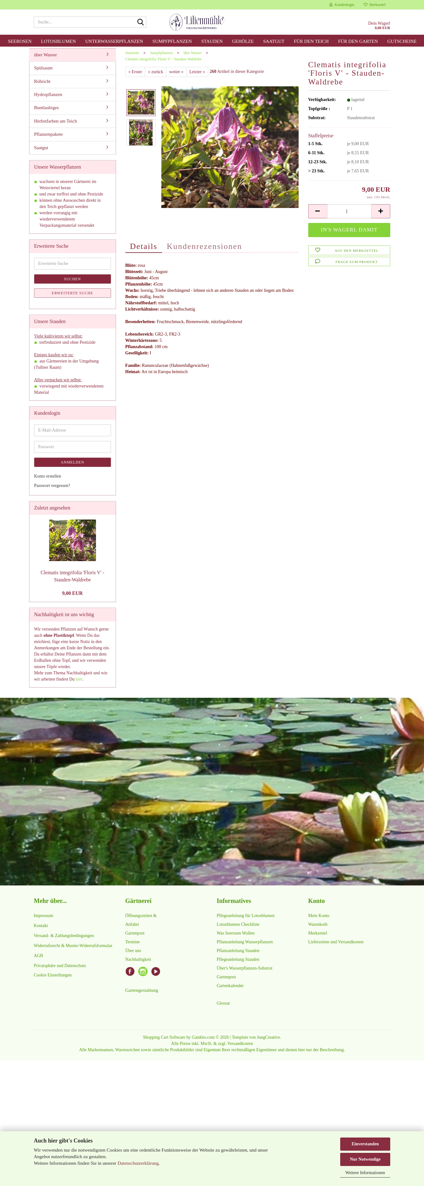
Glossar (223, 1006)
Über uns (133, 954)
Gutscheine (402, 41)
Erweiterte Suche (72, 296)
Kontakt (41, 929)
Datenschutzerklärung (138, 1163)
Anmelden (72, 466)
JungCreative (268, 1040)
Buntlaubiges (46, 111)
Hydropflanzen (48, 97)
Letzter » (197, 75)
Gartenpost (134, 936)
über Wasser (45, 58)
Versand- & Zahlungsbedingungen (64, 939)
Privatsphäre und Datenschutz (60, 969)
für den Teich (311, 41)
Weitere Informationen (365, 1172)
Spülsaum (43, 71)
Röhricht (42, 84)
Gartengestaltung (141, 993)
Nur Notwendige (365, 1159)
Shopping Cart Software (164, 1040)
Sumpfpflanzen (172, 41)
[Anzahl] (349, 215)
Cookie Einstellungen (53, 978)
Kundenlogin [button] (341, 5)
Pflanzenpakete (48, 137)
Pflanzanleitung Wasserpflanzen (245, 945)
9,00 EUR (72, 596)
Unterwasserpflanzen (114, 41)
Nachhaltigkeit (138, 962)
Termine (132, 945)
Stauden (212, 41)
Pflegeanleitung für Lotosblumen (246, 919)
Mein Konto (319, 919)
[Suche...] (140, 22)
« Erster (135, 75)
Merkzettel (375, 5)
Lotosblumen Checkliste (238, 927)
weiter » (176, 75)
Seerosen (20, 41)
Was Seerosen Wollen (236, 936)
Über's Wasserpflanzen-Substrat (244, 971)
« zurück (155, 75)
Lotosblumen (58, 41)
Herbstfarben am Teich (55, 124)
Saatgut (273, 41)
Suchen (72, 282)
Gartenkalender (230, 989)
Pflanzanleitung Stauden (238, 954)
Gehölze (243, 41)
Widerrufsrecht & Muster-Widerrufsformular (73, 949)
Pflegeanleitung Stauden (238, 962)
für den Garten (358, 41)
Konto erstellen (47, 480)
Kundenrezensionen (204, 249)
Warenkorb (318, 927)
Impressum (43, 919)
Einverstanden (365, 1144)
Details (144, 249)
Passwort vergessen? (52, 489)
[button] (317, 215)
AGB (38, 959)
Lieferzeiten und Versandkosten (336, 945)
